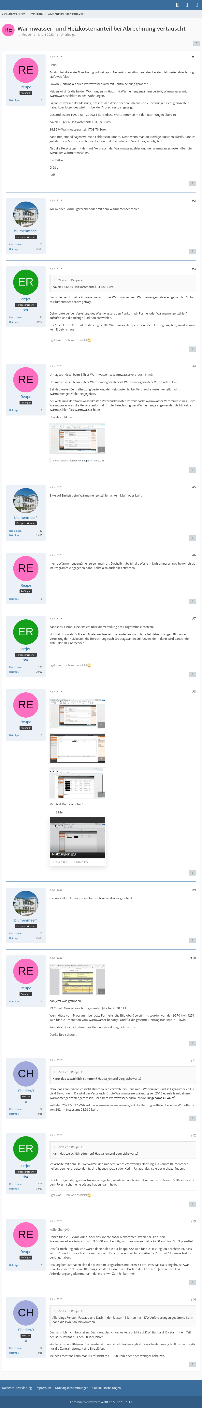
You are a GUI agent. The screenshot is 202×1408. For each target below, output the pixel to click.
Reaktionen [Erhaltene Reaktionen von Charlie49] (15, 1109)
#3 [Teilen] (194, 269)
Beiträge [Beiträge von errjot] (14, 322)
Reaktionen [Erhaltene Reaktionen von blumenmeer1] (15, 244)
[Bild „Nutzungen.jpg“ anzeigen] (78, 841)
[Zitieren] (192, 183)
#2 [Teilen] (194, 201)
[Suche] (177, 5)
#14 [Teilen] (193, 1299)
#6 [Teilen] (194, 555)
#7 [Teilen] (194, 618)
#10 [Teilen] (193, 958)
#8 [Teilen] (194, 691)
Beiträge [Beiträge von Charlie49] (14, 1113)
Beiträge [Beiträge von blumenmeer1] (14, 249)
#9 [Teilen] (194, 890)
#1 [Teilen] (194, 57)
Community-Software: (101, 1402)
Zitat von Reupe (68, 280)
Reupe (26, 34)
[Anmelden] (187, 5)
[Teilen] (196, 43)
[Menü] (197, 5)
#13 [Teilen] (193, 1221)
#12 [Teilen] (193, 1135)
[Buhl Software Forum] (2, 5)
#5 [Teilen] (194, 487)
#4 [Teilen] (194, 366)
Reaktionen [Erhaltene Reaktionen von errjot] (15, 317)
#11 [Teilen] (193, 1060)
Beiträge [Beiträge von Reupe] (14, 100)
